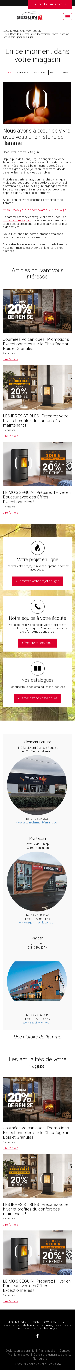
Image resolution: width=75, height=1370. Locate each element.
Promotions (22, 72)
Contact (65, 1350)
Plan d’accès (47, 1350)
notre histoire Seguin (17, 220)
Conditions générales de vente (52, 1354)
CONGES (63, 72)
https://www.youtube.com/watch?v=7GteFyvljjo (34, 210)
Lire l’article (10, 359)
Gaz (52, 72)
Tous (8, 72)
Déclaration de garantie (19, 1350)
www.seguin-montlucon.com (37, 922)
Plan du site (39, 1358)
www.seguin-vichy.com (37, 1022)
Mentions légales (18, 1354)
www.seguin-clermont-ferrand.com (37, 822)
